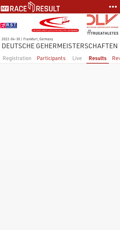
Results (98, 58)
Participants (51, 58)
